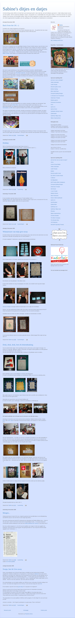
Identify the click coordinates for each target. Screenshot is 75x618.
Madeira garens (54, 100)
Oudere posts (44, 610)
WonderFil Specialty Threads (57, 224)
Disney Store (15, 104)
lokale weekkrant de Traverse (31, 523)
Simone (4, 306)
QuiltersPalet (54, 204)
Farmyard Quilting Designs (57, 93)
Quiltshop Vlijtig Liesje (56, 115)
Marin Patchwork (54, 195)
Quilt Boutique (54, 202)
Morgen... (6, 513)
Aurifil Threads (54, 84)
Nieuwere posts (7, 610)
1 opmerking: (20, 189)
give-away (20, 586)
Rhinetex (53, 211)
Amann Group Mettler (55, 164)
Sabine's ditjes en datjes (25, 8)
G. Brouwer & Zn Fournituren (57, 95)
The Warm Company (55, 217)
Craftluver (53, 177)
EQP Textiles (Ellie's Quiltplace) (58, 182)
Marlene (37, 573)
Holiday (6, 143)
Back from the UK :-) (11, 25)
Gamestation (6, 107)
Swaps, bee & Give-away (12, 569)
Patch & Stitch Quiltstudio (56, 197)
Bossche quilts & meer (56, 86)
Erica (4, 420)
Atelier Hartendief (55, 82)
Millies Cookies (6, 53)
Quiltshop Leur (54, 206)
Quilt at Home (54, 109)
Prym (52, 104)
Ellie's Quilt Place (55, 91)
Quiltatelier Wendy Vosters (57, 111)
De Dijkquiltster (54, 180)
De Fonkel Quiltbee (10, 561)
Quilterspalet (53, 113)
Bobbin (52, 171)
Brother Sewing (54, 89)
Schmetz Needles (55, 215)
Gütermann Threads (55, 97)
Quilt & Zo (53, 106)
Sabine (61, 25)
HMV (11, 107)
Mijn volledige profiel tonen (57, 40)
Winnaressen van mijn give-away (15, 232)
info (41, 583)
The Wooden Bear (55, 220)
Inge (8, 199)
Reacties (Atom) (28, 613)
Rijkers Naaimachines (56, 118)
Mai (18, 280)
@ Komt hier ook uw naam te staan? (59, 160)
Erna (9, 420)
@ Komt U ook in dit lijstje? (57, 80)
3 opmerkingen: (21, 135)
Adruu (52, 162)
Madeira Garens (54, 193)
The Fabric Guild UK (20, 72)
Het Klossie (53, 188)
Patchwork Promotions (56, 102)
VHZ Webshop (54, 222)
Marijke (9, 306)
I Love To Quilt (54, 191)
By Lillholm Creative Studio (57, 175)
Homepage (25, 610)
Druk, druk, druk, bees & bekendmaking (18, 345)
